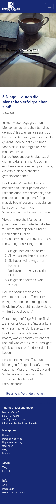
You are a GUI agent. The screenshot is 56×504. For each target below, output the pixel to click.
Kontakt (6, 453)
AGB (4, 485)
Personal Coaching (12, 438)
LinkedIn (6, 471)
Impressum (8, 489)
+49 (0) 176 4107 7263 (14, 419)
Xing (4, 467)
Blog (4, 449)
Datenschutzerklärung (14, 492)
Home (5, 435)
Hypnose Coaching (12, 442)
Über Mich (7, 445)
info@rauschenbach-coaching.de (19, 423)
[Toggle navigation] (49, 6)
